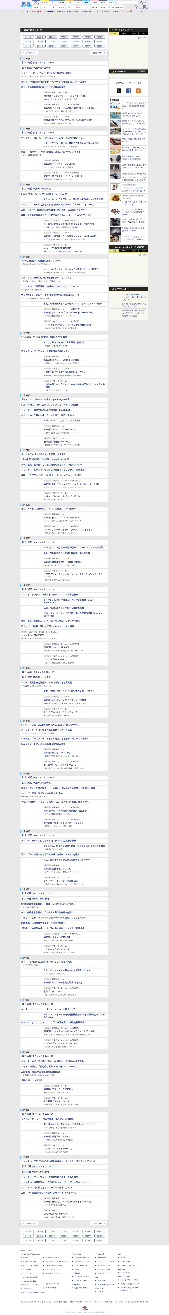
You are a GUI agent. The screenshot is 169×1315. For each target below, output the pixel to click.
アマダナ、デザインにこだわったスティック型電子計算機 (48, 841)
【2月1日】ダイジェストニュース (37, 1166)
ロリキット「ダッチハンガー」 (58, 949)
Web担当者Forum (29, 1261)
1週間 (134, 34)
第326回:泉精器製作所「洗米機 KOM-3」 (63, 562)
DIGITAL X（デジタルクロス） (56, 1273)
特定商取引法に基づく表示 (139, 1302)
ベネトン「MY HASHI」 (55, 659)
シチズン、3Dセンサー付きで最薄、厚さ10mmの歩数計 (47, 1119)
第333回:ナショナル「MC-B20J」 (60, 164)
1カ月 (144, 34)
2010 (52, 46)
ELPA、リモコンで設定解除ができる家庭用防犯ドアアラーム (50, 725)
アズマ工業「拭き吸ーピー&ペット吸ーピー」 (65, 176)
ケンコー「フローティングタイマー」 (61, 1043)
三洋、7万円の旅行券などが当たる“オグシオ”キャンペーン (49, 1193)
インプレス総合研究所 (31, 1265)
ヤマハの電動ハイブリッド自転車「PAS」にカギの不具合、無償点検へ (55, 802)
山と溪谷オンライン (82, 1277)
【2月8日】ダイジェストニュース (37, 893)
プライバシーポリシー (93, 1302)
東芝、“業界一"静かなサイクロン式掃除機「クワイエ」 (70, 691)
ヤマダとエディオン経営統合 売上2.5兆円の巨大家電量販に (135, 105)
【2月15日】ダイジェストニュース (37, 672)
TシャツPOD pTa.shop (129, 1280)
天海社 (123, 1257)
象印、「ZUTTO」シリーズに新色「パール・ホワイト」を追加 (51, 475)
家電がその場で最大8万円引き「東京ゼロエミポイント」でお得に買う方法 (134, 313)
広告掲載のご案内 (60, 1302)
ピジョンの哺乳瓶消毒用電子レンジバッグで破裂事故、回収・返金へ (54, 82)
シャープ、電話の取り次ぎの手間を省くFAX (42, 793)
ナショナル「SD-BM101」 (33, 635)
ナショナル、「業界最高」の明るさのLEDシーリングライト (49, 286)
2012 (28, 46)
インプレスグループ (120, 1302)
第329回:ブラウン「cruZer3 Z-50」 (60, 429)
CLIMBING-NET (80, 1281)
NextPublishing (51, 1288)
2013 (100, 41)
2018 (40, 41)
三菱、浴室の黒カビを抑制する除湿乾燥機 (64, 608)
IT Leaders (27, 1269)
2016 (64, 41)
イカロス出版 (100, 1254)
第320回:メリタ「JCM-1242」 (58, 937)
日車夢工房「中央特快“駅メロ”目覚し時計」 (65, 372)
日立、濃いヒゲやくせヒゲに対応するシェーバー (67, 860)
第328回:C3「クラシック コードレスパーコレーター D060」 (72, 484)
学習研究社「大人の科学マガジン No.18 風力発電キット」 (71, 120)
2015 (76, 41)
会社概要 (107, 1302)
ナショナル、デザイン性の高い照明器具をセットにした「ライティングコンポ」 (59, 1161)
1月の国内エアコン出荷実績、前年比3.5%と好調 (44, 337)
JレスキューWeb (104, 1269)
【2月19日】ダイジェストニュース (37, 542)
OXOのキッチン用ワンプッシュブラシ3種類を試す (68, 325)
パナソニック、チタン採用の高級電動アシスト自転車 (46, 730)
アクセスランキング (123, 30)
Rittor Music (76, 1254)
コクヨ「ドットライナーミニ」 (58, 1149)
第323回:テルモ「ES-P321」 (57, 753)
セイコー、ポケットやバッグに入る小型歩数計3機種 (46, 73)
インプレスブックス (53, 1284)
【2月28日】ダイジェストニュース (37, 132)
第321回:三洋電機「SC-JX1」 (58, 869)
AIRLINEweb (102, 1257)
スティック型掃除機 (102, 11)
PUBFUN (121, 1269)
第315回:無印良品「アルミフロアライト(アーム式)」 (69, 1202)
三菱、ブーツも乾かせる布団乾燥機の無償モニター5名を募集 (50, 854)
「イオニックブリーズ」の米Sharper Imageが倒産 (45, 399)
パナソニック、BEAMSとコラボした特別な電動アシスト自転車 (134, 212)
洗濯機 (115, 11)
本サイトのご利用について (29, 1302)
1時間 (114, 34)
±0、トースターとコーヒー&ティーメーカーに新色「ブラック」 (51, 1009)
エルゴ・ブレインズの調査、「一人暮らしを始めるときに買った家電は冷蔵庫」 (59, 788)
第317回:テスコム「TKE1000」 (59, 1089)
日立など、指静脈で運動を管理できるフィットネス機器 (47, 626)
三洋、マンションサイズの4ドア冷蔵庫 (62, 420)
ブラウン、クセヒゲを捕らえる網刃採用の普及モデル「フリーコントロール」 (58, 204)
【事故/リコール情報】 (32, 1080)
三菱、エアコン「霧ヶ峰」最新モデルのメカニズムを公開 (71, 143)
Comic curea (125, 1261)
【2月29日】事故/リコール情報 (36, 68)
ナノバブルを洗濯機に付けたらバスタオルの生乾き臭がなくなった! (134, 297)
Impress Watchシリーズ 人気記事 (129, 247)
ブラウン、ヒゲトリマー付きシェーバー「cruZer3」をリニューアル (53, 918)
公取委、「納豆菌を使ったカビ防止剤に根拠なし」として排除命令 (52, 928)
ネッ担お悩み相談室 (30, 1277)
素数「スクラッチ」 (53, 991)
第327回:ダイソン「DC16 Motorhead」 (62, 517)
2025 (40, 37)
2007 (88, 46)
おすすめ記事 (120, 289)
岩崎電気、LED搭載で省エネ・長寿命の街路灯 (43, 923)
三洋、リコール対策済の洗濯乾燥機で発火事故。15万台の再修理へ (53, 210)
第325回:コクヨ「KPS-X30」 (57, 647)
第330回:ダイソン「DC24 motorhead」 (63, 360)
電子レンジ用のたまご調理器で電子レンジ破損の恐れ (46, 962)
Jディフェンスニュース (106, 1261)
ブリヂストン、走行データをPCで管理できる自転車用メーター (51, 295)
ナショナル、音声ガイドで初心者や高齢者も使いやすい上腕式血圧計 (54, 470)
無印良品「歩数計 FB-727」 (57, 442)
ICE (119, 1254)
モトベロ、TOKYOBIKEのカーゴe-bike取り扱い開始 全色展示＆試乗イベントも (134, 131)
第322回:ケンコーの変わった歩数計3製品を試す (66, 811)
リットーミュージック (82, 1257)
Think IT (26, 1257)
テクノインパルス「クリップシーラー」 (63, 712)
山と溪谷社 (76, 1273)
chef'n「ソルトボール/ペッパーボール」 (63, 496)
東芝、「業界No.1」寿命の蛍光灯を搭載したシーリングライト (51, 152)
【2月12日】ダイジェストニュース (37, 835)
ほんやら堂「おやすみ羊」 (56, 1214)
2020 (100, 37)
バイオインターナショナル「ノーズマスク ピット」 (68, 530)
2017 (52, 41)
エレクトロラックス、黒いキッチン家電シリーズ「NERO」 (72, 269)
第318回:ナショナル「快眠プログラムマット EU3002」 (70, 1031)
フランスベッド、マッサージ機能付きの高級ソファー (46, 351)
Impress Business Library (54, 1265)
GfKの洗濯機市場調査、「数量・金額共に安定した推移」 (48, 904)
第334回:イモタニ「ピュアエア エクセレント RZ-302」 (70, 108)
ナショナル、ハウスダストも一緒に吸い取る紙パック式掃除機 (73, 199)
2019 (28, 41)
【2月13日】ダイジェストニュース (37, 777)
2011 (40, 46)
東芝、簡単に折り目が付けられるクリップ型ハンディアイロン (50, 621)
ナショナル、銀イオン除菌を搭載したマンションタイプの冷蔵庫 (74, 846)
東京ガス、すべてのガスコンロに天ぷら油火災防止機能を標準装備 (52, 1022)
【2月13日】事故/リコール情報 (36, 783)
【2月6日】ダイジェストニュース (37, 1004)
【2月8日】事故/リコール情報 (35, 899)
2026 (28, 37)
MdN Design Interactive (106, 1284)
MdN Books (102, 1281)
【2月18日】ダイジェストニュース (37, 589)
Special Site (120, 72)
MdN (96, 1277)
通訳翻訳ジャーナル (105, 1265)
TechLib (100, 1292)
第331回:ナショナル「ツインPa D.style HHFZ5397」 (69, 312)
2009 (64, 46)
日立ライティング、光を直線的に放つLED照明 (43, 744)
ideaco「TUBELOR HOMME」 (58, 248)
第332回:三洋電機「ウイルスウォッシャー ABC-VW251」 (71, 236)
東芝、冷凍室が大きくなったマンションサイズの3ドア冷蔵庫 (73, 303)
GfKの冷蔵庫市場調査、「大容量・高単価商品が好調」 (47, 912)
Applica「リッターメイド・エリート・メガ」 (65, 96)
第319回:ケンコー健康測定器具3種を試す (63, 982)
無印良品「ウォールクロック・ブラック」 (64, 823)
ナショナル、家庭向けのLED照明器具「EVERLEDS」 (47, 410)
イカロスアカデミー (105, 1273)
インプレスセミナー (53, 1269)
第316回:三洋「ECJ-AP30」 (57, 1136)
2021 (88, 37)
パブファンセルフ (127, 1273)
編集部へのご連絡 (76, 1302)
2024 (52, 37)
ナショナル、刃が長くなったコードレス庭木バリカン (46, 1187)
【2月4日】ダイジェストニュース (37, 1114)
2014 (88, 41)
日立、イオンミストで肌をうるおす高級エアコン (67, 970)
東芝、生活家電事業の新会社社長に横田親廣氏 (43, 87)
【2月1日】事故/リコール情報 (35, 1172)
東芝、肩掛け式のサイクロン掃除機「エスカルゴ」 (68, 553)
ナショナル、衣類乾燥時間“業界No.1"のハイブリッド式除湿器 (73, 547)
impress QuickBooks (128, 1265)
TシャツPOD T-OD (82, 1265)
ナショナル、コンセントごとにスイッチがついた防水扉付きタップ (52, 138)
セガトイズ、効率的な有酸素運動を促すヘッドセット (46, 278)
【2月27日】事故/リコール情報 (36, 188)
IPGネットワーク (124, 1277)
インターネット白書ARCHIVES (34, 1292)
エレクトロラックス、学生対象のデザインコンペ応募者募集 (49, 594)
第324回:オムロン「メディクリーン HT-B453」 (66, 700)
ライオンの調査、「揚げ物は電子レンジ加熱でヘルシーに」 (49, 1066)
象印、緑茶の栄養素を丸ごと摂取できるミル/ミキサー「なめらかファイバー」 (58, 215)
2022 (76, 37)
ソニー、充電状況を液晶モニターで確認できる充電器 (46, 682)
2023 (64, 37)
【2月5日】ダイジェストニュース (37, 1056)
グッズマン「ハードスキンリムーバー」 (63, 765)
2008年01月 (30, 53)
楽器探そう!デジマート (83, 1261)
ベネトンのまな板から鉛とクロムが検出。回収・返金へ (47, 415)
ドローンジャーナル (30, 1273)
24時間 (123, 34)
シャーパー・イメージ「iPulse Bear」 (62, 881)
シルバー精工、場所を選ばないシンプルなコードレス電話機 (49, 405)
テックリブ (99, 1288)
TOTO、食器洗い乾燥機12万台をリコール (41, 261)
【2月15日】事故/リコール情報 (36, 677)
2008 (76, 46)
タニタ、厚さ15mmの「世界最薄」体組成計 (65, 342)
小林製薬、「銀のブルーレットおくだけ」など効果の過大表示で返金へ (55, 738)
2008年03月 (98, 53)
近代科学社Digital (81, 1288)
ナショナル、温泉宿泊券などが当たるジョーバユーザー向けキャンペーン (56, 1182)
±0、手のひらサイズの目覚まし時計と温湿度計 (43, 454)
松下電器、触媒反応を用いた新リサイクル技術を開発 (69, 224)
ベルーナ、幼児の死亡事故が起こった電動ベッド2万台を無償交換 (52, 1061)
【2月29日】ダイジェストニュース (37, 62)
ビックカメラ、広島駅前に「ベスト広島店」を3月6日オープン (51, 509)
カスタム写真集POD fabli (130, 1284)
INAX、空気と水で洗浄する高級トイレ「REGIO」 (45, 194)
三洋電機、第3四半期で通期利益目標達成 (40, 1072)
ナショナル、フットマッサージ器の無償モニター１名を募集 (49, 1177)
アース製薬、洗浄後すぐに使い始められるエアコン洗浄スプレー (51, 465)
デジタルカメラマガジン (32, 1284)
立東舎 (77, 1269)
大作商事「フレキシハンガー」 (58, 1101)
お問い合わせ (46, 1302)
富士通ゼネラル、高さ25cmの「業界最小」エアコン (68, 1124)
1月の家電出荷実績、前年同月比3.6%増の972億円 (45, 459)
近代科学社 (76, 1284)
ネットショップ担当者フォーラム (57, 1261)
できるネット (28, 1288)
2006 (100, 46)
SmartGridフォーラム (53, 1257)
